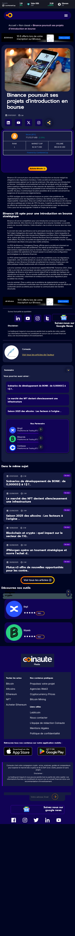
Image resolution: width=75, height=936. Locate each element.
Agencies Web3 (39, 688)
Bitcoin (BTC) (31, 135)
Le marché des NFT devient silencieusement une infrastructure (36, 500)
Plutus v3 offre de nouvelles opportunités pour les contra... (34, 569)
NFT (8, 699)
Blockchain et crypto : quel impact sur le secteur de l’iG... (34, 534)
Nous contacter (38, 717)
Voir (40, 613)
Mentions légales (39, 728)
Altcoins (10, 688)
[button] (68, 370)
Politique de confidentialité (45, 733)
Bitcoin (10, 683)
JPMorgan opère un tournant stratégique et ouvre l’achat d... (36, 552)
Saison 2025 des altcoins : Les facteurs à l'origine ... (34, 411)
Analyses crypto (10, 594)
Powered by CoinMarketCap (37, 153)
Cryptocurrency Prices (42, 694)
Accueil (12, 25)
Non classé (24, 25)
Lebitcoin (35, 712)
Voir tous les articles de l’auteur (38, 354)
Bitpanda (27, 630)
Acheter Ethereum (16, 704)
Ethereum (11, 694)
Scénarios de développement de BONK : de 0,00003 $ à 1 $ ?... (36, 483)
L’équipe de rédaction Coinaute (47, 723)
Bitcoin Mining (38, 699)
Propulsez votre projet (42, 683)
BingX (26, 606)
